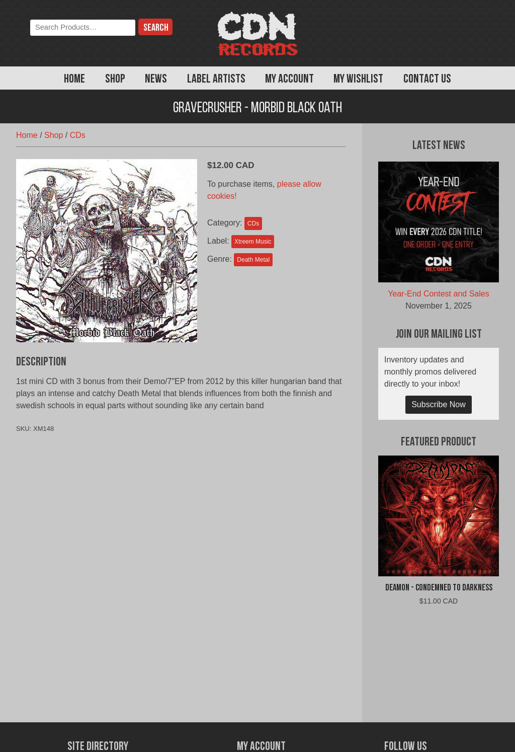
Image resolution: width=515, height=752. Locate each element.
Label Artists (216, 79)
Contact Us (427, 79)
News (156, 79)
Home (74, 79)
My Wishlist (358, 79)
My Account (289, 79)
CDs (77, 135)
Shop (115, 79)
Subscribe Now (438, 404)
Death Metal (253, 259)
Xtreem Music (252, 241)
